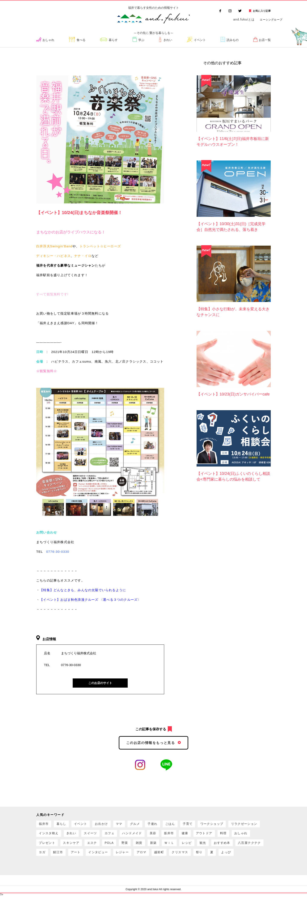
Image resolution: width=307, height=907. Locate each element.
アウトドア (48, 847)
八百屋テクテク (113, 857)
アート (176, 857)
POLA (182, 847)
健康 (237, 836)
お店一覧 (264, 40)
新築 (231, 847)
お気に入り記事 (262, 10)
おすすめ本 (84, 857)
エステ (163, 847)
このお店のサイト (100, 683)
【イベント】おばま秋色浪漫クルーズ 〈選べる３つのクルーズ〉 (90, 600)
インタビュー (200, 857)
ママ (128, 825)
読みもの (232, 40)
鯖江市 (156, 857)
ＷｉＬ (249, 847)
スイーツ (133, 836)
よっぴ (119, 868)
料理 (69, 847)
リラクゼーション (53, 836)
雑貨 (215, 847)
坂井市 (220, 836)
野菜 (199, 847)
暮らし (64, 825)
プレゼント (114, 847)
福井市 (44, 825)
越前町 (44, 868)
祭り (89, 868)
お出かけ (108, 825)
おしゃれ (49, 40)
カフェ (154, 836)
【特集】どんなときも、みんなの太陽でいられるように (83, 590)
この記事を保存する (150, 729)
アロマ (248, 857)
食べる (82, 40)
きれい (167, 40)
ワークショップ (231, 825)
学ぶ (142, 40)
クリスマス (68, 868)
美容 (202, 836)
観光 (62, 857)
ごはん (185, 825)
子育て (204, 825)
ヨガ (138, 857)
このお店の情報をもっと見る (150, 743)
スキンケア (140, 847)
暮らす (114, 40)
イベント (199, 40)
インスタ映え (87, 836)
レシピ (44, 857)
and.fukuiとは (244, 19)
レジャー (227, 857)
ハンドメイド (179, 836)
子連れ (165, 825)
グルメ (145, 825)
